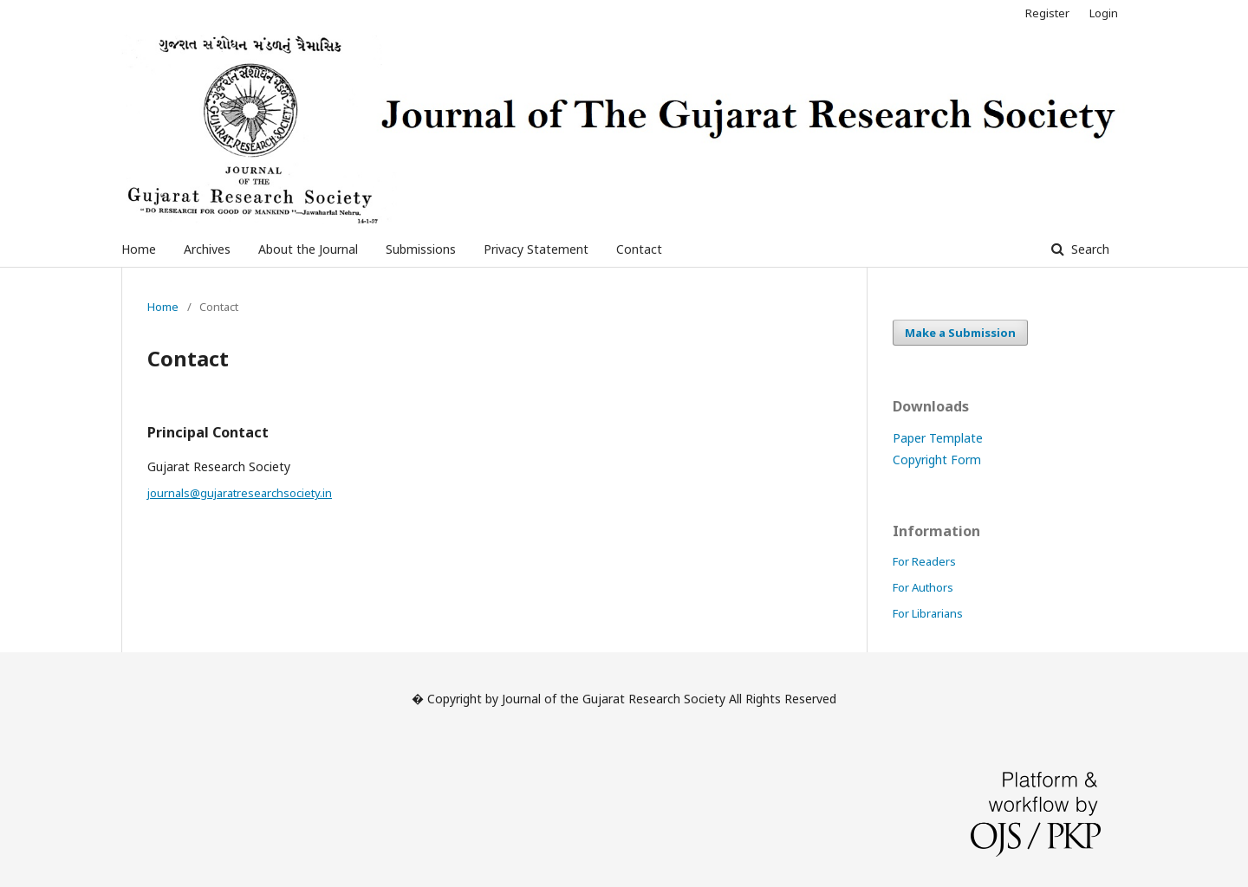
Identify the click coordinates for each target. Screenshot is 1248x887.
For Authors (923, 587)
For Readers (924, 561)
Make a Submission (960, 332)
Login (1103, 13)
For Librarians (928, 613)
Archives (207, 249)
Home (138, 249)
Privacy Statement (536, 249)
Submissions (421, 249)
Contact (639, 249)
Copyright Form (937, 459)
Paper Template (938, 438)
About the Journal (308, 249)
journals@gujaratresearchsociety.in (239, 493)
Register (1047, 13)
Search (1088, 249)
